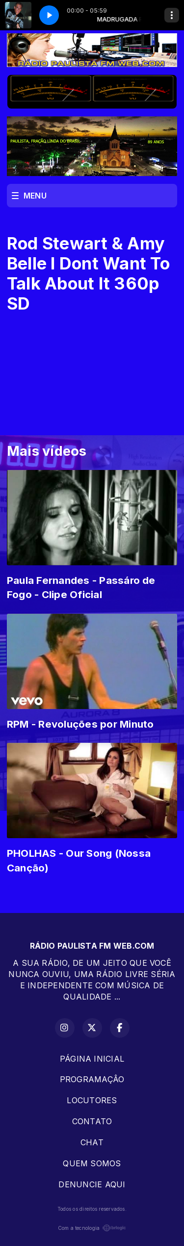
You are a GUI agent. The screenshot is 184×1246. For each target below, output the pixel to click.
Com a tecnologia (92, 1227)
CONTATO (92, 1121)
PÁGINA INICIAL (92, 1059)
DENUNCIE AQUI (91, 1184)
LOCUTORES (92, 1100)
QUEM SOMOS (92, 1163)
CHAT (92, 1142)
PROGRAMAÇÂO (92, 1079)
